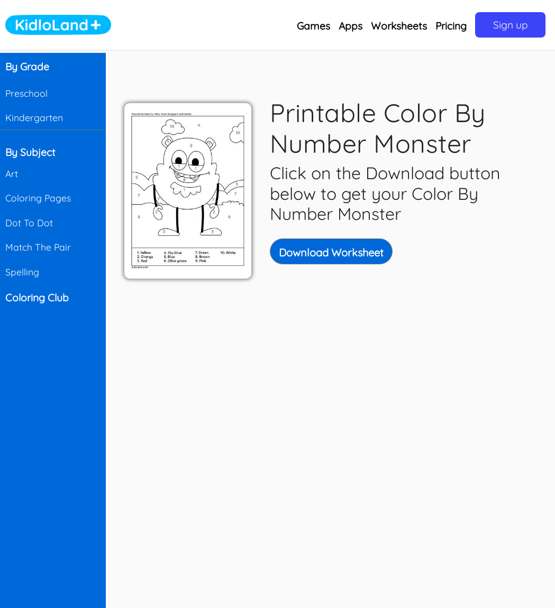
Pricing (451, 26)
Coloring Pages (38, 198)
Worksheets (399, 26)
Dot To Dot (29, 222)
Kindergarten (34, 117)
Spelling (22, 272)
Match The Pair (38, 247)
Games (313, 26)
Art (11, 173)
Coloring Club (37, 297)
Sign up (510, 25)
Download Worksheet (331, 252)
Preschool (26, 93)
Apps (350, 26)
